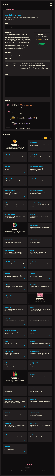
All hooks (6, 4)
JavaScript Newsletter (19, 470)
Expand (8, 127)
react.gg (39, 39)
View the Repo (10, 470)
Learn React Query (43, 470)
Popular (45, 138)
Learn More (42, 44)
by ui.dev (27, 467)
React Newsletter (28, 470)
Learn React (36, 470)
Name (49, 138)
